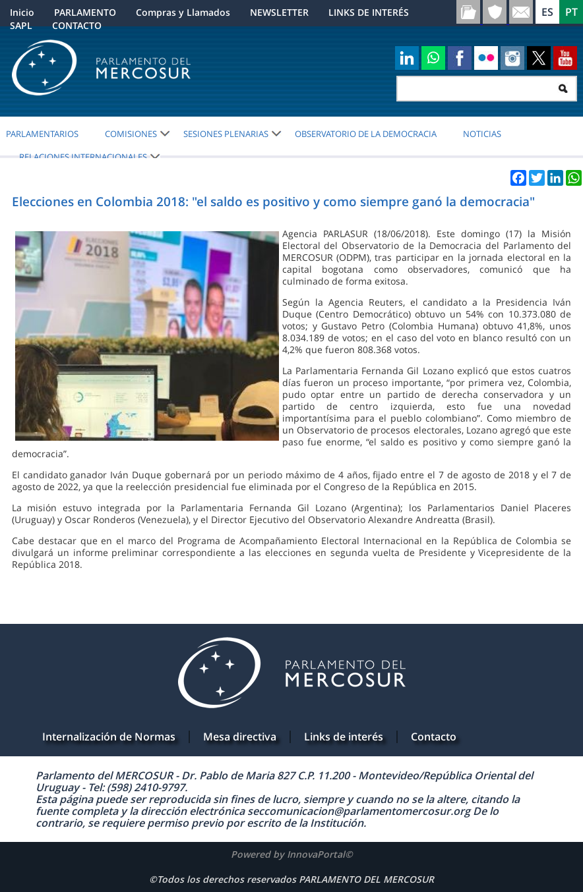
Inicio (22, 12)
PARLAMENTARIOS (42, 134)
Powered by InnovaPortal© (292, 854)
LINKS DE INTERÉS (368, 12)
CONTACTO (77, 25)
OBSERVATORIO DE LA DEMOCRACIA (366, 134)
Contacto (433, 736)
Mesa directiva (239, 736)
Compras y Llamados (183, 12)
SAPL (21, 25)
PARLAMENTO (85, 12)
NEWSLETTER (279, 12)
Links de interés (343, 736)
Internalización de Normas (108, 736)
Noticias (482, 134)
